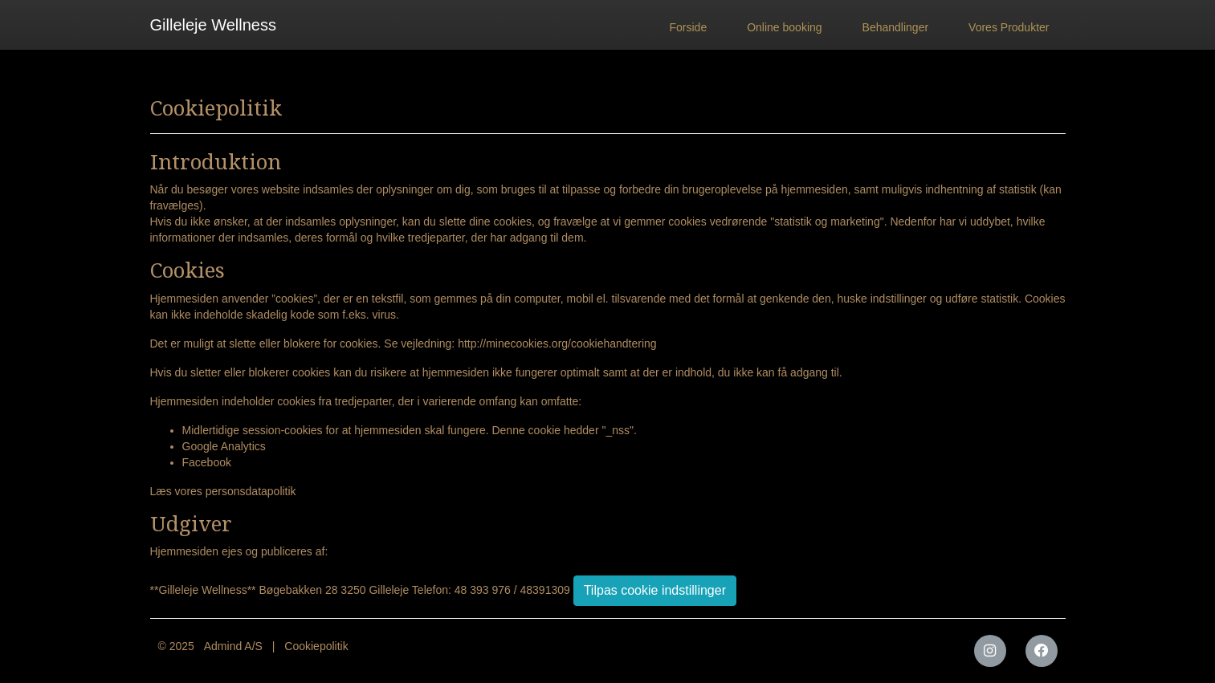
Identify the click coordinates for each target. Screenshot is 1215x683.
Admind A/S (233, 646)
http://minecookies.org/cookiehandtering (557, 343)
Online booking (784, 27)
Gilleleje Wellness (213, 25)
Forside (688, 27)
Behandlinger (895, 27)
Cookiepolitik (316, 646)
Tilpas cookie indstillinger (655, 590)
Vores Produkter (1008, 27)
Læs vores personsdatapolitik (223, 491)
